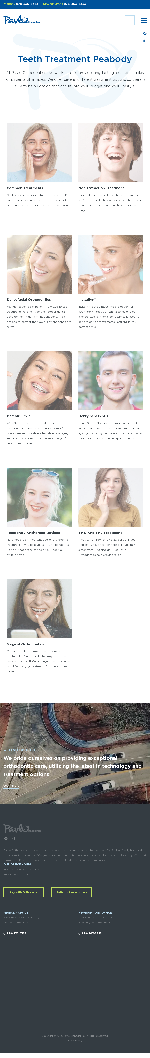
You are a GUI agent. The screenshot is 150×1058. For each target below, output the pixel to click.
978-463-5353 (75, 4)
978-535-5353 (27, 4)
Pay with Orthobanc (24, 892)
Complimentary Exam (130, 20)
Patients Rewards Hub (71, 892)
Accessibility (75, 1041)
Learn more (11, 785)
